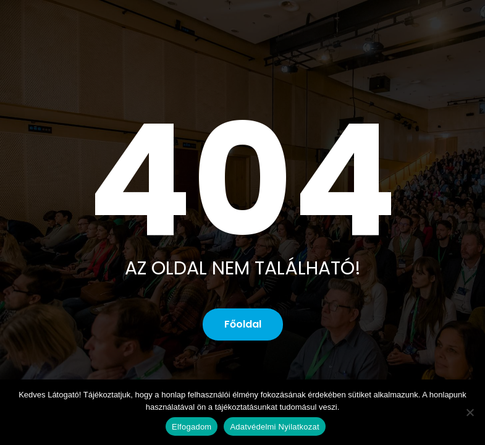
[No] (469, 412)
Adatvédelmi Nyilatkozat (274, 426)
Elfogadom (191, 426)
